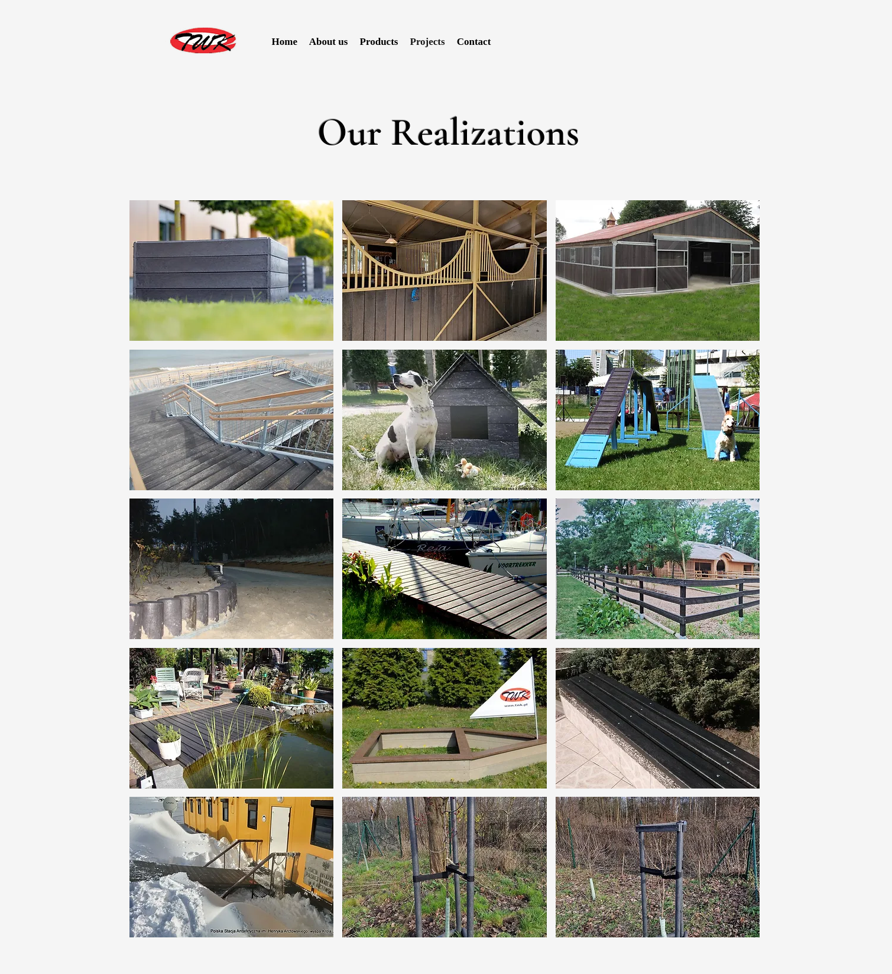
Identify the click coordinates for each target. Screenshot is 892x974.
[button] (231, 270)
